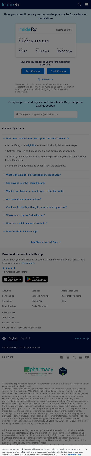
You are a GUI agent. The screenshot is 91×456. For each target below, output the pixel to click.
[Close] (86, 452)
